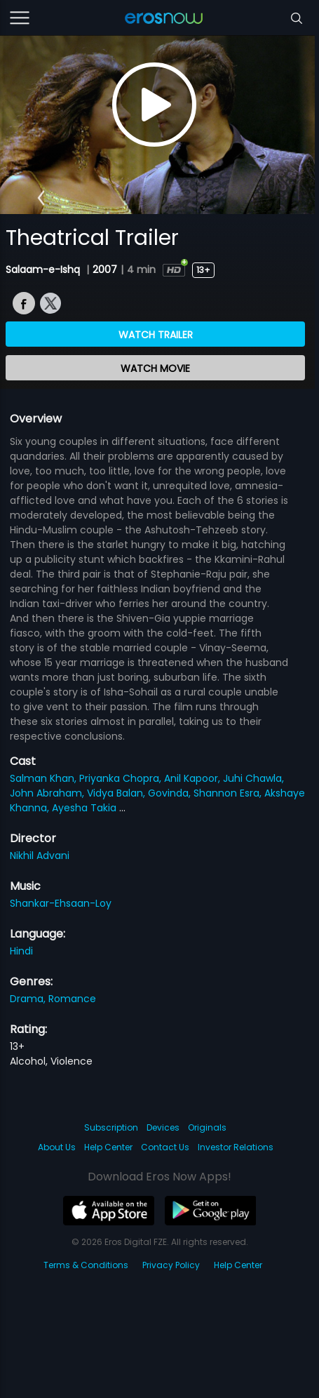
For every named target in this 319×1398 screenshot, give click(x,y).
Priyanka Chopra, (121, 778)
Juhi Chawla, (253, 778)
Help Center (108, 1147)
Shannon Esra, (229, 793)
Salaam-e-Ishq (44, 269)
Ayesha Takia (85, 808)
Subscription (111, 1127)
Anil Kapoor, (193, 778)
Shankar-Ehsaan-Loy (60, 903)
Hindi (21, 951)
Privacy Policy (171, 1265)
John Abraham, (48, 793)
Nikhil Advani (39, 855)
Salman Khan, (44, 778)
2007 (105, 269)
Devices (163, 1127)
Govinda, (171, 793)
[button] (41, 198)
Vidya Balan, (117, 793)
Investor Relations (235, 1147)
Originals (207, 1127)
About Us (57, 1147)
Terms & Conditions (85, 1265)
